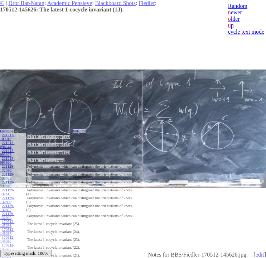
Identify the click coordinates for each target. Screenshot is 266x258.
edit (260, 255)
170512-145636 (7, 239)
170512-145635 (7, 247)
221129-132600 (7, 216)
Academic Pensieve (69, 3)
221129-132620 (7, 184)
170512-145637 (7, 231)
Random (237, 6)
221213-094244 (7, 145)
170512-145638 (7, 224)
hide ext (79, 131)
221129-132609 (7, 200)
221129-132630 (7, 168)
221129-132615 (7, 192)
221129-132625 (7, 176)
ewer (235, 12)
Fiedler (147, 3)
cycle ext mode (246, 32)
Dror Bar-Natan (26, 3)
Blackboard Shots (115, 3)
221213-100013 (7, 137)
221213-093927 (7, 153)
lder (234, 19)
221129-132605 (7, 208)
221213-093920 (7, 160)
